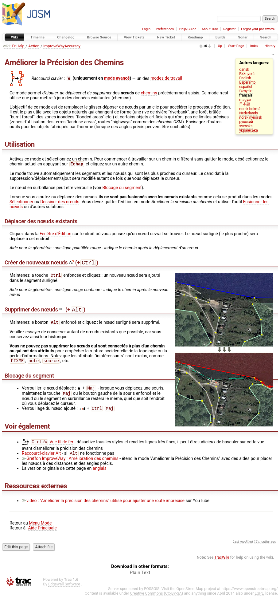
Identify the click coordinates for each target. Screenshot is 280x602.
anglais (100, 474)
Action (33, 46)
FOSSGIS (151, 594)
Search (265, 37)
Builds (221, 37)
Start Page (236, 46)
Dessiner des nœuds (59, 202)
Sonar (243, 37)
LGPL (259, 599)
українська (248, 130)
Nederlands (248, 113)
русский (246, 122)
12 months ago (265, 548)
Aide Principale (42, 534)
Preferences (165, 29)
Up (220, 46)
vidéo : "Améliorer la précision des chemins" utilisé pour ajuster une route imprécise (103, 506)
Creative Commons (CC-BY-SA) (156, 599)
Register (229, 29)
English (245, 78)
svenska (245, 126)
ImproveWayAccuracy (61, 46)
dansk (244, 69)
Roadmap (195, 37)
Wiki (14, 37)
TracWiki (221, 563)
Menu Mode (40, 529)
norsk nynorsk (250, 117)
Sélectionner (21, 202)
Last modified (243, 548)
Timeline (37, 37)
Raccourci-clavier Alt (41, 459)
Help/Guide (187, 29)
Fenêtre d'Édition (55, 234)
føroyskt (245, 91)
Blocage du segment (122, 188)
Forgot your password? (258, 29)
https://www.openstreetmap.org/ (249, 594)
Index (254, 46)
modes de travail (166, 78)
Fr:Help (18, 46)
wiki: (7, 46)
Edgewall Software (64, 590)
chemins (149, 92)
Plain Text (140, 578)
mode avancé (117, 78)
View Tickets (134, 37)
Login (146, 29)
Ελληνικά (247, 74)
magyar (245, 99)
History (270, 46)
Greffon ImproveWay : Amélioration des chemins (70, 464)
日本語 (244, 104)
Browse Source (99, 37)
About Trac (210, 29)
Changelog (65, 37)
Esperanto (247, 82)
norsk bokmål (250, 109)
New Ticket (166, 37)
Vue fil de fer (61, 447)
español (245, 87)
